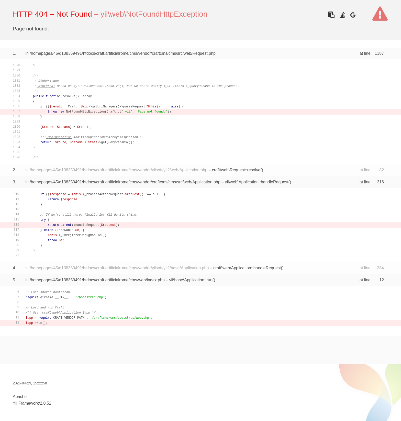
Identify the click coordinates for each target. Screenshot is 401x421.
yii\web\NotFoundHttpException (154, 14)
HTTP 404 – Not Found (52, 14)
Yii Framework (26, 403)
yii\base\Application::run (191, 280)
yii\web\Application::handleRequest (256, 182)
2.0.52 (45, 403)
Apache (20, 396)
